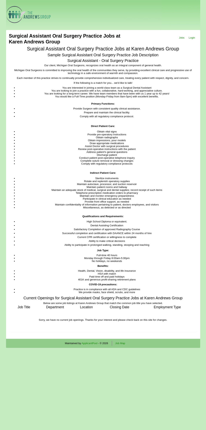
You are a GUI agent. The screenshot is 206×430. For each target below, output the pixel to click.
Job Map (120, 343)
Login (192, 37)
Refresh (136, 343)
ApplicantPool (89, 343)
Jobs (181, 37)
